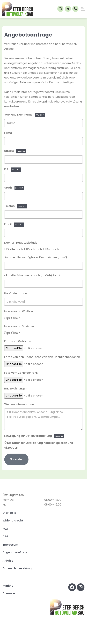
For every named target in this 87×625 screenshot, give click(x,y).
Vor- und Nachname (18, 115)
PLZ (6, 169)
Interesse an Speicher (19, 326)
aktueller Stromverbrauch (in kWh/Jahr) (32, 275)
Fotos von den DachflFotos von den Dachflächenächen (42, 357)
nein (17, 318)
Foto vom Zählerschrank (21, 373)
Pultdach (52, 249)
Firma (8, 133)
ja (8, 318)
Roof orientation (15, 293)
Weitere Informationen (19, 404)
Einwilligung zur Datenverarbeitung (28, 436)
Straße (9, 151)
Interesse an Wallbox (18, 311)
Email (8, 224)
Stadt (8, 188)
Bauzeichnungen (15, 388)
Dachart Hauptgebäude (20, 243)
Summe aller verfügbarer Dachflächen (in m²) (35, 257)
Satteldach (15, 249)
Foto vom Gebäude (17, 341)
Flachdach (34, 249)
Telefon (9, 206)
